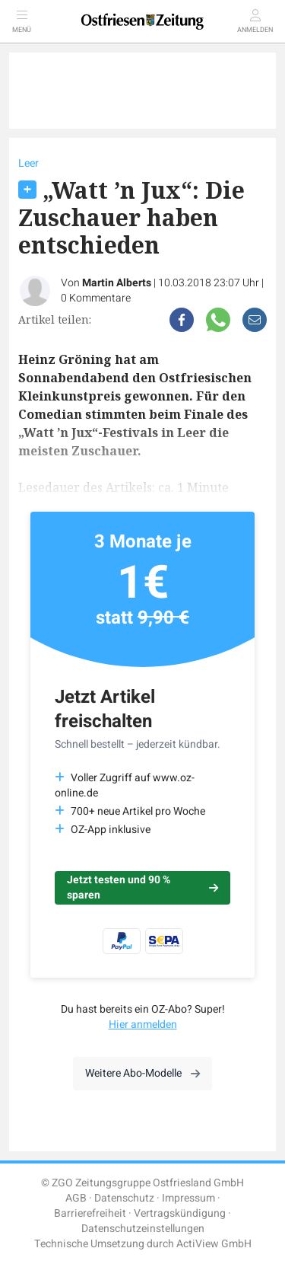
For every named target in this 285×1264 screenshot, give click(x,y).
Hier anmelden (143, 1025)
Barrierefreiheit (90, 1213)
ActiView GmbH (214, 1244)
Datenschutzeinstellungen (142, 1229)
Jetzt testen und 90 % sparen (142, 887)
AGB (76, 1198)
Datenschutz (124, 1198)
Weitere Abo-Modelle (142, 1073)
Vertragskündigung (180, 1213)
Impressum (188, 1198)
